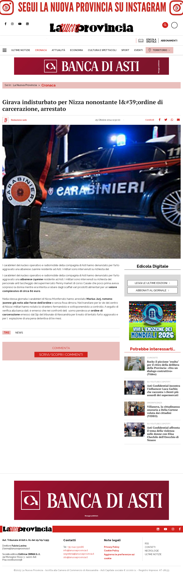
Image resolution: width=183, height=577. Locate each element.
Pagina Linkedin (29, 23)
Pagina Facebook (8, 23)
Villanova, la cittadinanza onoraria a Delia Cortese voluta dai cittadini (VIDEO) (163, 411)
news (19, 332)
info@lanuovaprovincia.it (75, 550)
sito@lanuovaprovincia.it (75, 557)
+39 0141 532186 (75, 547)
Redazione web (19, 120)
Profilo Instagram (14, 23)
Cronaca (48, 85)
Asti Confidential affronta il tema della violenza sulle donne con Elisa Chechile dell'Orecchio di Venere (163, 434)
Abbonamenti (169, 40)
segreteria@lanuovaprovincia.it (78, 554)
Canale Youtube (22, 23)
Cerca (165, 25)
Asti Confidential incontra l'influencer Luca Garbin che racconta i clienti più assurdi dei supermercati (163, 390)
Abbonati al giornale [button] (151, 290)
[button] (5, 49)
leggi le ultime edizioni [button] (151, 283)
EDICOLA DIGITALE (147, 40)
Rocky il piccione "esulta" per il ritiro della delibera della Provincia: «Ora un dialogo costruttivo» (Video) (163, 368)
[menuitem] (20, 50)
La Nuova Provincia (25, 85)
